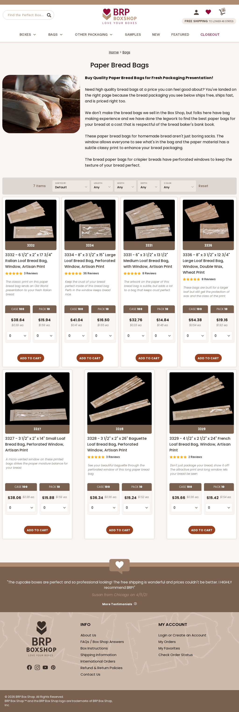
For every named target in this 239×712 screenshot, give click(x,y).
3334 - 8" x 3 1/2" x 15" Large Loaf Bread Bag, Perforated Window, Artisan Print (90, 260)
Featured (180, 34)
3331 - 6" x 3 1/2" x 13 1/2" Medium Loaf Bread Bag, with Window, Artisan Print (147, 260)
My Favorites (169, 648)
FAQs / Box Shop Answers (102, 641)
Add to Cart (30, 358)
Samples (133, 34)
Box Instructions (94, 648)
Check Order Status (175, 654)
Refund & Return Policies (102, 667)
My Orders (167, 641)
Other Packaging (94, 35)
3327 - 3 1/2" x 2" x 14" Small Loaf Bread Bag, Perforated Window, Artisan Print (35, 444)
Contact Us (90, 674)
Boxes (28, 35)
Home (114, 52)
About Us (88, 635)
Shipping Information (98, 654)
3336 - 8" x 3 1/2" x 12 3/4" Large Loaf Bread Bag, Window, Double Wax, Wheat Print (206, 263)
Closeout (210, 34)
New (156, 34)
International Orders (98, 661)
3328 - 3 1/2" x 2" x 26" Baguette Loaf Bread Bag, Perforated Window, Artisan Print (117, 444)
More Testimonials (117, 604)
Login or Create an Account (182, 635)
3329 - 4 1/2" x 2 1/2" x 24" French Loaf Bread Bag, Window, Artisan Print (200, 444)
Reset (203, 186)
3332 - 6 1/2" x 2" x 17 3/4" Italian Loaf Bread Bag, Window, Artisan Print (28, 260)
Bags (56, 35)
